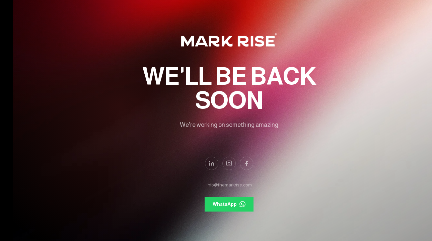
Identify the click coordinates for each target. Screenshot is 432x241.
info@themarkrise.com (216, 184)
